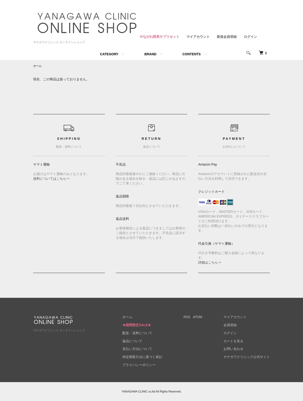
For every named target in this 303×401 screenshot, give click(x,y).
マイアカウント (198, 36)
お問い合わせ (233, 349)
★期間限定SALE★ (136, 325)
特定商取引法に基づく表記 (142, 357)
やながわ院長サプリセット (159, 36)
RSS (186, 317)
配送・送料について (137, 333)
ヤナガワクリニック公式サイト (246, 357)
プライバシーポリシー (139, 365)
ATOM (197, 317)
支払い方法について (137, 349)
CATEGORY (109, 54)
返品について (132, 341)
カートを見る (233, 341)
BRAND (150, 54)
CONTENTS (192, 54)
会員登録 (230, 325)
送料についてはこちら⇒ (51, 178)
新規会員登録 (227, 36)
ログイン (250, 36)
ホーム (37, 66)
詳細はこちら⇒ (209, 262)
